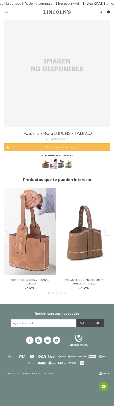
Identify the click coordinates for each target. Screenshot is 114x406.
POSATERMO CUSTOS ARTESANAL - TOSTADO (29, 281)
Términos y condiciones (42, 373)
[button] (107, 231)
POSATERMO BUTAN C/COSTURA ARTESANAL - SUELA (84, 281)
